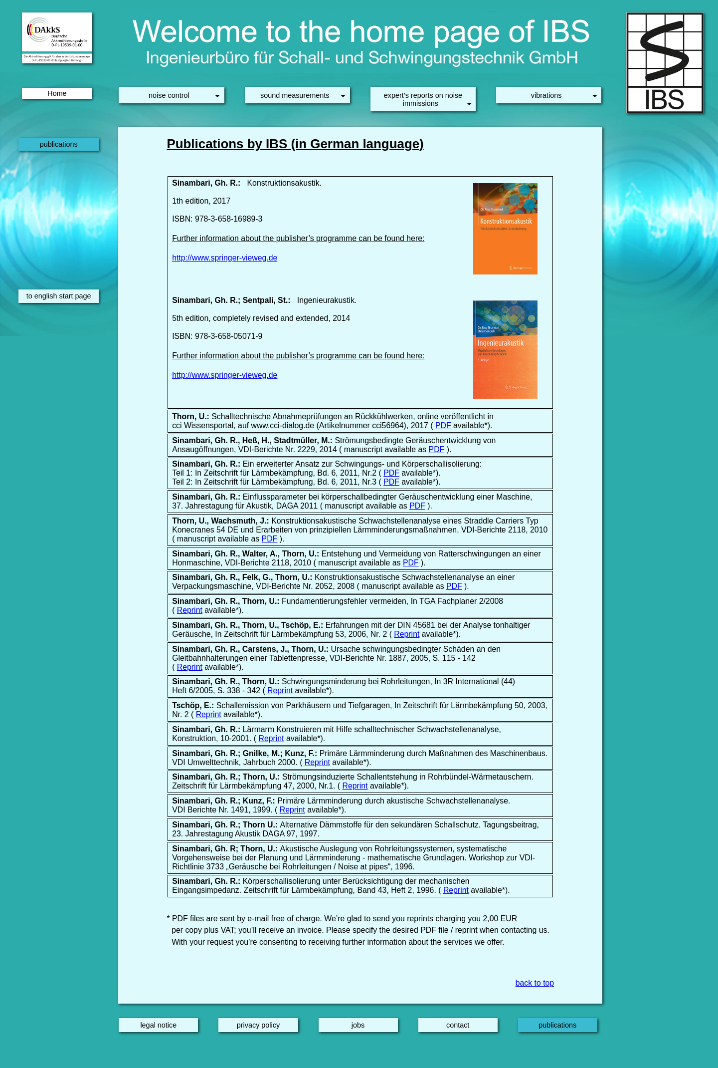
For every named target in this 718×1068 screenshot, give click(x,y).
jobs (358, 1025)
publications (59, 144)
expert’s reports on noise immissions (423, 99)
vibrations (546, 95)
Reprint (189, 610)
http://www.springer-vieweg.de (224, 258)
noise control (169, 95)
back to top (535, 983)
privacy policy (258, 1025)
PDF (443, 425)
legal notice (158, 1025)
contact (457, 1025)
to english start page (58, 296)
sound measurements (294, 95)
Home (56, 93)
